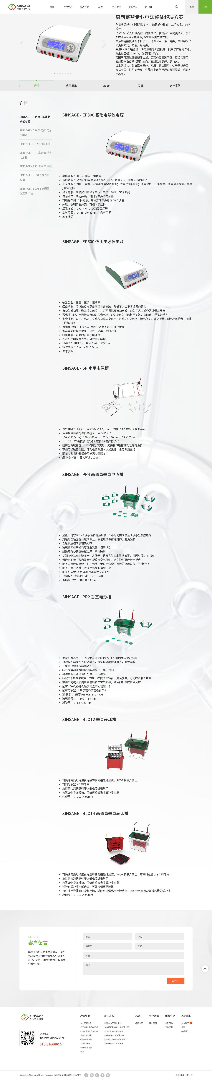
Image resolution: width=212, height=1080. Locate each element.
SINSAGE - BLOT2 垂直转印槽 (34, 177)
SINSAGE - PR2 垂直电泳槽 (35, 166)
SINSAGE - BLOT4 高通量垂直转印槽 (34, 191)
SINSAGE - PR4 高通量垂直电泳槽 (35, 155)
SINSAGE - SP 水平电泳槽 (34, 144)
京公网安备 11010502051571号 (67, 1074)
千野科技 (189, 1074)
